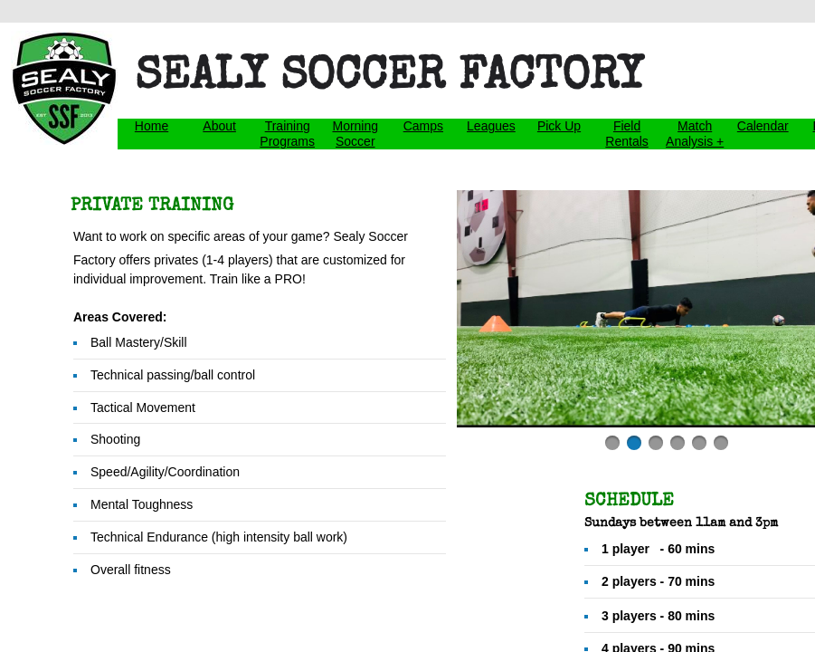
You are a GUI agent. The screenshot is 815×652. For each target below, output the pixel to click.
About (219, 126)
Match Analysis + (695, 134)
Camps (423, 126)
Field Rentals (626, 134)
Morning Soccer (355, 134)
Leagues (491, 126)
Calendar (763, 126)
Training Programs (287, 134)
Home (151, 126)
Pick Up (559, 126)
